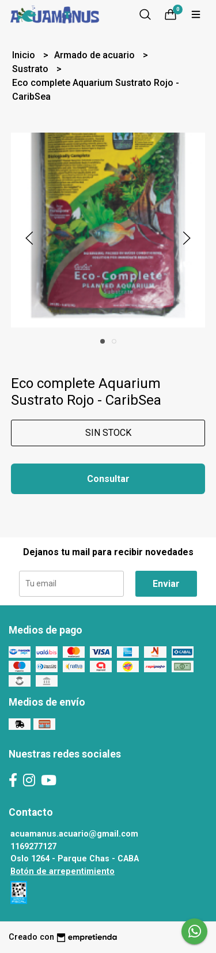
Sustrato (31, 68)
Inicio (24, 55)
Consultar (108, 478)
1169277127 (33, 847)
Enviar (166, 583)
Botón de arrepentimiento (62, 871)
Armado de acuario (95, 55)
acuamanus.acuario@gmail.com (74, 834)
